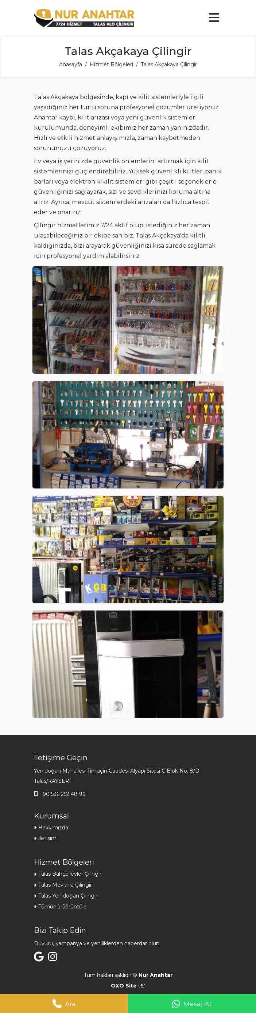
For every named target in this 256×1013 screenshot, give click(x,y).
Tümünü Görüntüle (62, 906)
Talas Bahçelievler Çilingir (69, 874)
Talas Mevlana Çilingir (65, 885)
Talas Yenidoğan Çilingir (67, 895)
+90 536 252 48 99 (62, 794)
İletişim (47, 838)
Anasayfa (70, 64)
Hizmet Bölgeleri (111, 64)
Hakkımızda (53, 827)
